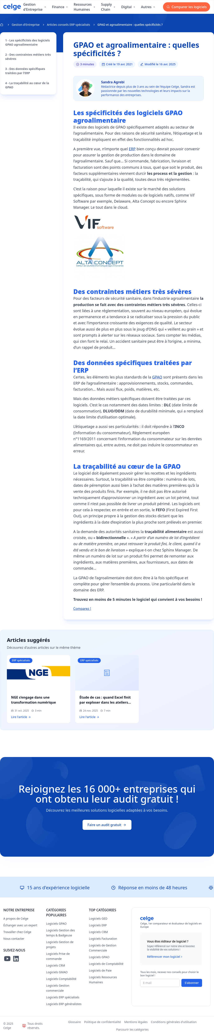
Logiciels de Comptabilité (106, 964)
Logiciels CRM (55, 965)
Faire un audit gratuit (107, 824)
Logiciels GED (98, 918)
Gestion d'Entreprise (25, 25)
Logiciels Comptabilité (61, 979)
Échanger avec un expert (20, 925)
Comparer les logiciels (186, 7)
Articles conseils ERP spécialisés (68, 25)
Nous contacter (13, 939)
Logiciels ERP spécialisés (62, 997)
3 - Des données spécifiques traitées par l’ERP (25, 71)
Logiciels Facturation (103, 939)
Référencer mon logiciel (165, 957)
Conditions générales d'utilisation (174, 1022)
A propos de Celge (15, 918)
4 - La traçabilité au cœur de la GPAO (27, 85)
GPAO (157, 377)
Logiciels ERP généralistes (64, 1004)
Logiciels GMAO (57, 972)
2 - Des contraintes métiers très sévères (28, 57)
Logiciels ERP (98, 925)
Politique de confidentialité (102, 1022)
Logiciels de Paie (100, 970)
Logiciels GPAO (56, 924)
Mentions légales (136, 1022)
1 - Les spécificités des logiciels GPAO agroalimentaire (27, 42)
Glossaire (74, 1022)
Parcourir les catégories (132, 1029)
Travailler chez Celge (17, 932)
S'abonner (192, 983)
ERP (132, 148)
